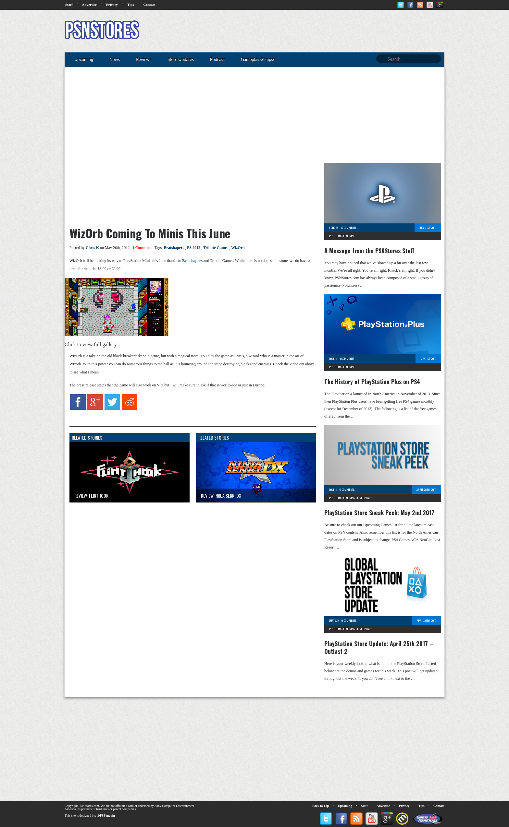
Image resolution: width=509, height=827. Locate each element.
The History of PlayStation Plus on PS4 (372, 381)
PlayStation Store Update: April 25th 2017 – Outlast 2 (378, 647)
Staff (69, 4)
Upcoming (345, 806)
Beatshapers (174, 247)
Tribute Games (215, 247)
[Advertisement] (326, 30)
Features (348, 236)
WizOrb (238, 247)
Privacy (112, 4)
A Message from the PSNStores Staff (369, 250)
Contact (149, 4)
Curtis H (334, 620)
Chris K (92, 247)
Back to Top (320, 806)
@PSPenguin (106, 815)
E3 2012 (193, 247)
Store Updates (364, 498)
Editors (333, 227)
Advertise (89, 4)
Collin (333, 358)
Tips (130, 4)
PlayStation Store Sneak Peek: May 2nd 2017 (379, 512)
